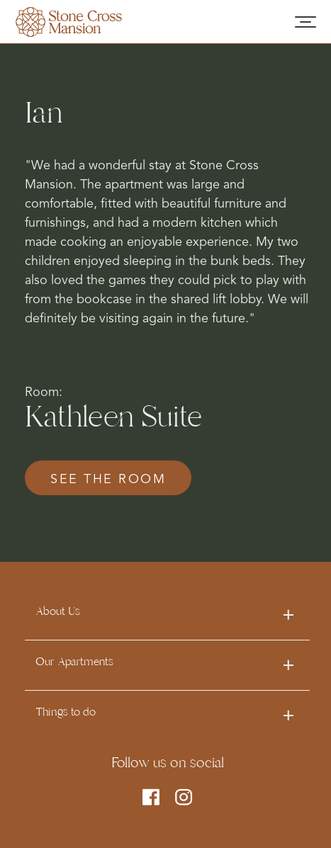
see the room (108, 479)
